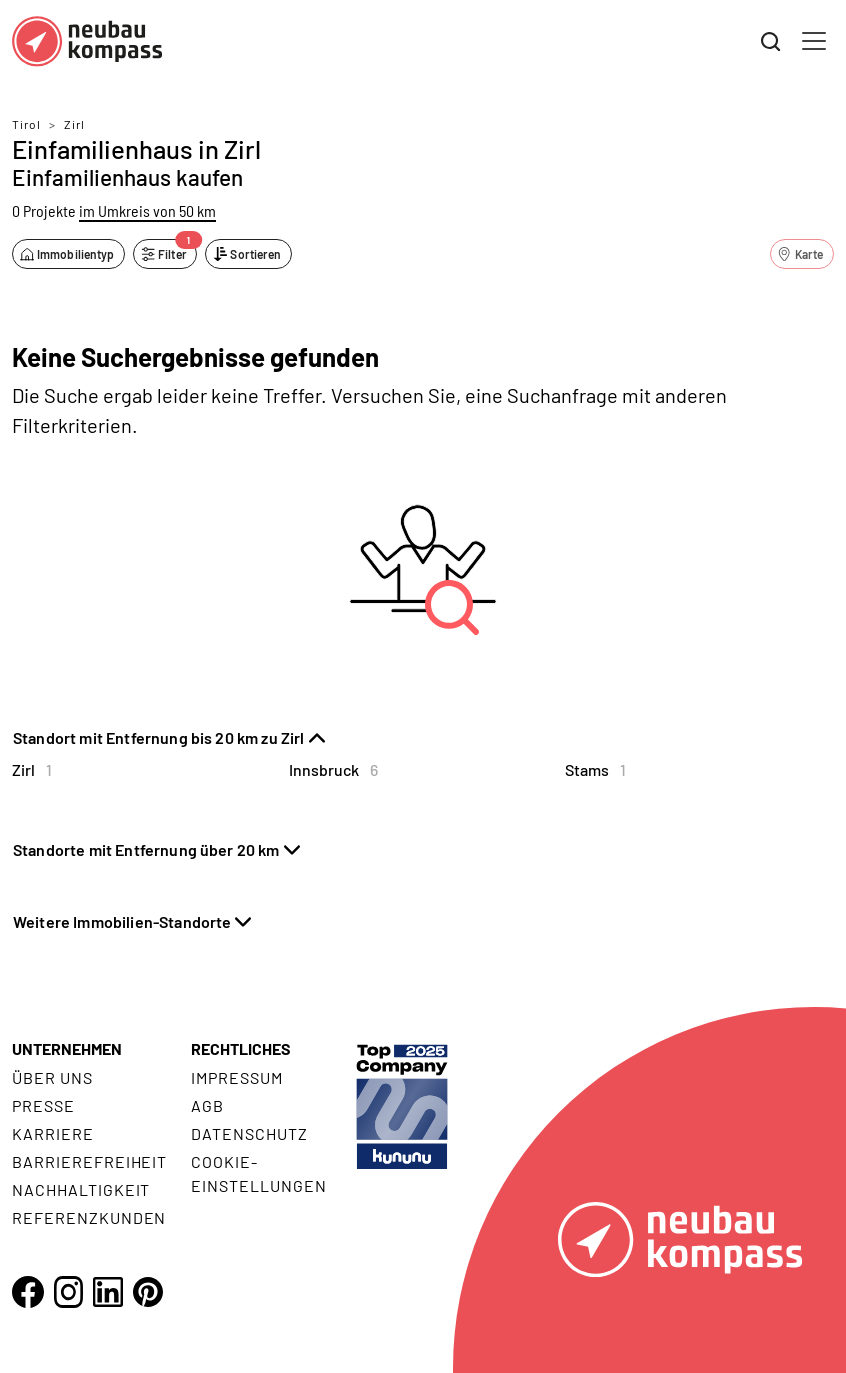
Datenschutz (249, 1133)
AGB (207, 1105)
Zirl (74, 124)
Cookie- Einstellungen (258, 1173)
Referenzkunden (89, 1217)
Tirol (26, 124)
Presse (43, 1105)
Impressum (237, 1077)
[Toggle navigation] (814, 41)
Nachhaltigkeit (81, 1189)
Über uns (52, 1077)
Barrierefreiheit (89, 1161)
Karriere (53, 1133)
